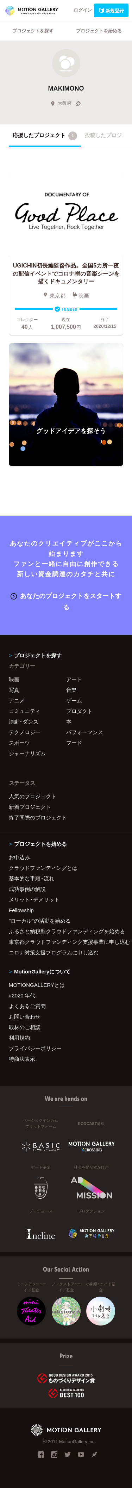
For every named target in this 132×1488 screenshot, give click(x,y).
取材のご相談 (24, 1027)
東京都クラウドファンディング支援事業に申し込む (66, 942)
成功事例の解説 (27, 889)
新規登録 (111, 10)
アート (74, 679)
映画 (14, 679)
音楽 (71, 690)
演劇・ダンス (23, 721)
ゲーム (74, 700)
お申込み (19, 857)
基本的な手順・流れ (31, 878)
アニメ (17, 700)
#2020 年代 (22, 995)
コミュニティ (24, 711)
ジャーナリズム (27, 753)
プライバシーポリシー (35, 1048)
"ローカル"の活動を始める (40, 920)
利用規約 (19, 1037)
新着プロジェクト (30, 807)
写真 (14, 690)
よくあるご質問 (27, 1006)
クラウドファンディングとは (43, 868)
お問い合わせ (24, 1016)
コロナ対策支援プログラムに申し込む (54, 952)
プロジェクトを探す (33, 30)
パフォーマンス (84, 732)
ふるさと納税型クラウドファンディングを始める (66, 931)
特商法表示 (22, 1059)
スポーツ (19, 742)
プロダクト (79, 711)
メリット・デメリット (34, 899)
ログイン (83, 9)
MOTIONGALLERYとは (37, 985)
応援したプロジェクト (45, 135)
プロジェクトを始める (99, 30)
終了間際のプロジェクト (38, 817)
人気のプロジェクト (32, 796)
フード (74, 742)
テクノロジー (24, 732)
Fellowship (21, 910)
